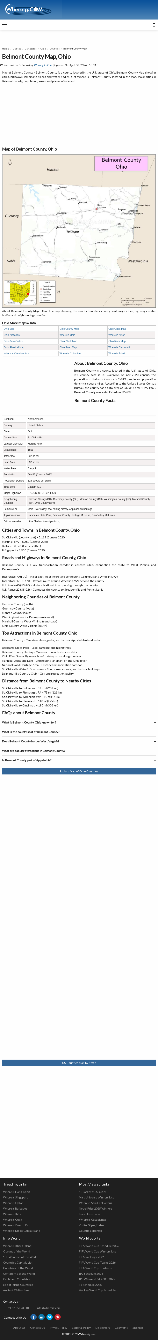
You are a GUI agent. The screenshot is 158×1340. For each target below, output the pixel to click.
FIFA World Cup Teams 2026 (97, 1262)
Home (5, 48)
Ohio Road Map (68, 347)
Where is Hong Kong (16, 1192)
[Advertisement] (79, 115)
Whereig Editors (43, 65)
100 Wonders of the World (20, 1257)
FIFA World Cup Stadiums (95, 1268)
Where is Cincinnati (119, 347)
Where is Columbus (70, 353)
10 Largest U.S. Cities (93, 1192)
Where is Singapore (15, 1197)
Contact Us (37, 1327)
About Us (19, 1327)
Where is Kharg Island (17, 1246)
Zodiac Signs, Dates (91, 1225)
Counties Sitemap (90, 1230)
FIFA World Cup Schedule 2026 (99, 1246)
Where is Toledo (117, 353)
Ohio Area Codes (13, 341)
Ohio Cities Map (117, 328)
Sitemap (137, 1327)
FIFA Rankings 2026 (91, 1257)
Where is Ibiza (12, 1214)
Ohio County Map (69, 328)
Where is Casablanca (92, 1219)
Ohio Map (9, 328)
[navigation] (4, 25)
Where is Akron (116, 335)
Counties (55, 48)
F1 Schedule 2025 (90, 1284)
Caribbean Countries (16, 1279)
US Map (17, 48)
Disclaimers (102, 1327)
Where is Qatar (13, 1203)
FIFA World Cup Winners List (97, 1251)
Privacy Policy (58, 1327)
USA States (31, 48)
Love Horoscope (89, 1214)
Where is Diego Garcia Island (21, 1230)
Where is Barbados (15, 1208)
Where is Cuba (12, 1219)
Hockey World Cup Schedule (97, 1290)
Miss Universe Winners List (96, 1197)
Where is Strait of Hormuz (95, 1203)
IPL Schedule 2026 (91, 1273)
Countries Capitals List (18, 1262)
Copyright (121, 1327)
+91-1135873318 (17, 1308)
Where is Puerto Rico (16, 1225)
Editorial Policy (81, 1327)
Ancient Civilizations (16, 1290)
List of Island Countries (18, 1284)
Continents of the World (19, 1273)
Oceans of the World (16, 1251)
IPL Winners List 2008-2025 (97, 1279)
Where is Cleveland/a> (16, 353)
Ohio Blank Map (68, 341)
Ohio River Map (116, 341)
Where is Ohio (67, 335)
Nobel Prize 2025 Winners (95, 1208)
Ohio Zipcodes (12, 335)
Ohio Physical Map (14, 347)
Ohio (43, 48)
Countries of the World (18, 1268)
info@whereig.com (48, 1308)
